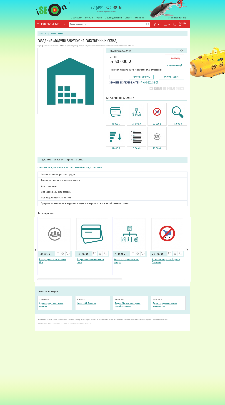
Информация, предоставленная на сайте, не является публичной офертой (64, 323)
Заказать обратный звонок (106, 12)
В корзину (174, 58)
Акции (99, 17)
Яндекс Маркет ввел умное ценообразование (127, 305)
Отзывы (128, 17)
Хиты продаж (46, 213)
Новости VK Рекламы (86, 303)
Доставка (46, 159)
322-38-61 (106, 8)
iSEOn (41, 33)
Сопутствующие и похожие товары (126, 261)
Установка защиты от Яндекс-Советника (166, 261)
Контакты (139, 17)
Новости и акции (48, 291)
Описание (58, 159)
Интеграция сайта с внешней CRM (52, 261)
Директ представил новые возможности (165, 305)
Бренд (70, 159)
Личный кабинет (179, 17)
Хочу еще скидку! (174, 65)
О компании (76, 17)
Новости (89, 17)
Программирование (55, 33)
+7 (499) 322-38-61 (148, 82)
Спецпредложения (113, 17)
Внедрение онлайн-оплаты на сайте (90, 261)
